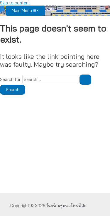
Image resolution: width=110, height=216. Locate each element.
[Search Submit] (85, 80)
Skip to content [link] (15, 3)
